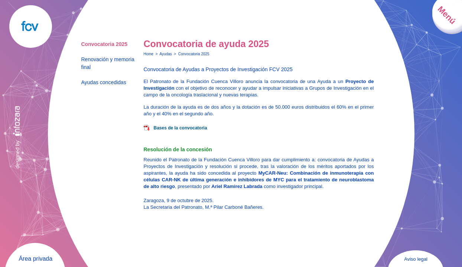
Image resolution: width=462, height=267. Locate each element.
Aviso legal (415, 259)
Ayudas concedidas (103, 82)
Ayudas (166, 54)
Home (149, 54)
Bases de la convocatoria (180, 128)
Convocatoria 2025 (104, 44)
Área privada (35, 259)
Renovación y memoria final (107, 63)
